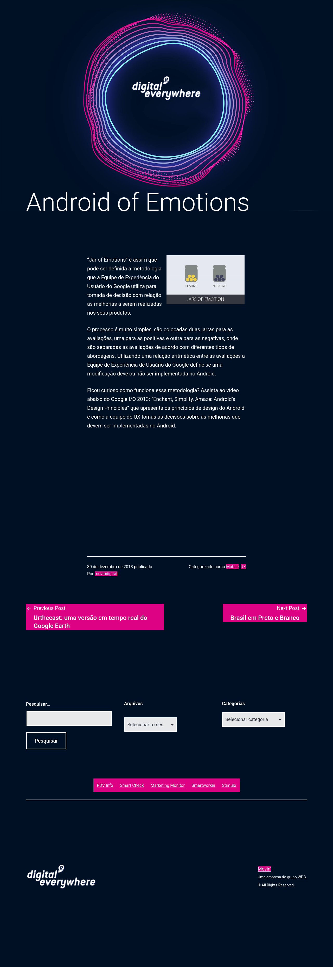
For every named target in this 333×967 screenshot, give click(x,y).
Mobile (232, 566)
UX (243, 566)
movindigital (106, 573)
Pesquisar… (38, 704)
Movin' (264, 869)
